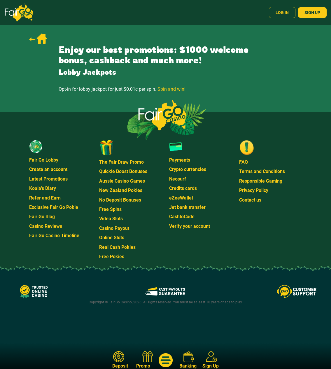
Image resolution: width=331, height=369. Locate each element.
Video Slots (111, 218)
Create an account (48, 169)
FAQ (243, 162)
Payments (179, 160)
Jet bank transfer (187, 207)
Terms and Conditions (262, 171)
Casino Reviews (45, 226)
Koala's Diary (42, 188)
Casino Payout (114, 228)
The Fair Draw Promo (121, 162)
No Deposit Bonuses (120, 200)
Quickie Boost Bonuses (123, 171)
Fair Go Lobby (43, 160)
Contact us (250, 200)
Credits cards (183, 188)
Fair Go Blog (42, 216)
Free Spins (110, 209)
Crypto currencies (187, 169)
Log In (282, 12)
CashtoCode (182, 216)
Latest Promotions (48, 179)
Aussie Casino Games (122, 181)
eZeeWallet (181, 198)
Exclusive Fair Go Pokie (53, 207)
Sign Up (312, 12)
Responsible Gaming (260, 181)
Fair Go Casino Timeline (54, 235)
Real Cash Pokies (117, 247)
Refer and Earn (45, 198)
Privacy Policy (253, 190)
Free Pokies (111, 256)
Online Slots (111, 237)
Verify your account (189, 226)
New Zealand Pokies (120, 190)
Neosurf (177, 179)
